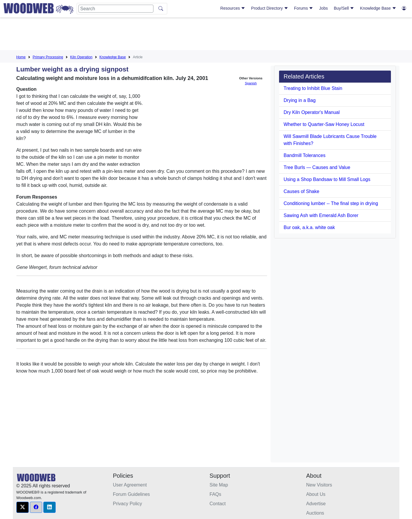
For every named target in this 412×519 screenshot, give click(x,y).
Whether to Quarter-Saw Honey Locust (324, 124)
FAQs (215, 494)
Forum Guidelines (131, 494)
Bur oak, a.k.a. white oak (309, 227)
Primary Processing (48, 57)
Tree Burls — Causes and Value (317, 167)
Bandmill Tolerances (305, 155)
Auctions (315, 513)
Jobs (323, 8)
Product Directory (269, 8)
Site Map (219, 484)
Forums (303, 8)
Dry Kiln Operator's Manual (312, 112)
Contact (218, 503)
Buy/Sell (344, 8)
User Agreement (130, 484)
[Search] (115, 9)
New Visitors (319, 484)
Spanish (251, 83)
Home (21, 57)
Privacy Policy (127, 503)
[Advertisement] (206, 35)
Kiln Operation (81, 57)
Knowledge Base (378, 8)
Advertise (316, 503)
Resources (232, 8)
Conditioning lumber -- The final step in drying (331, 203)
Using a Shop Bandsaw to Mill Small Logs (327, 179)
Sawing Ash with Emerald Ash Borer (321, 215)
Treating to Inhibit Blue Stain (313, 88)
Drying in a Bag (300, 100)
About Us (316, 494)
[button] (22, 507)
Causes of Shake (301, 191)
